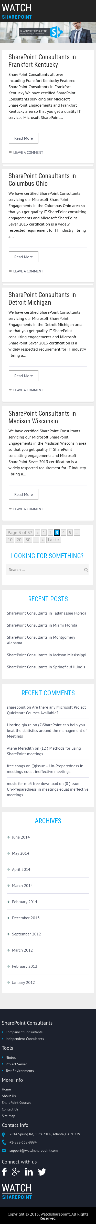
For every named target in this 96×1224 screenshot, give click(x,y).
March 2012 (22, 950)
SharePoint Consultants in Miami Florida (42, 625)
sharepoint (16, 707)
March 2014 (22, 885)
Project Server (16, 1064)
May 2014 (20, 853)
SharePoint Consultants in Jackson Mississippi (46, 654)
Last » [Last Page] (54, 539)
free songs (16, 765)
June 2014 (21, 837)
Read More (23, 138)
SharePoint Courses (16, 1102)
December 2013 (26, 917)
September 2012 (26, 933)
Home (6, 1089)
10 (10, 539)
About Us (9, 1096)
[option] (48, 32)
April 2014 (21, 869)
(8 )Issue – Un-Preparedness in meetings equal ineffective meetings (48, 789)
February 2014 (24, 901)
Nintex (11, 1057)
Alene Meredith (20, 748)
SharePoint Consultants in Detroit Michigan (42, 298)
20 (19, 539)
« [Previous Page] (37, 532)
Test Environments (20, 1070)
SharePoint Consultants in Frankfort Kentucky (42, 60)
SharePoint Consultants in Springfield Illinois (46, 666)
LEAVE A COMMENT (28, 152)
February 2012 (24, 966)
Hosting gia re (19, 724)
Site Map (8, 1116)
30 (28, 539)
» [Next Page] (42, 539)
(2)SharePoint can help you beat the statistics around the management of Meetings (47, 730)
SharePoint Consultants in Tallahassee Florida (46, 613)
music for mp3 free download (32, 783)
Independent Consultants (25, 1038)
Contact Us (10, 1109)
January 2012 (23, 982)
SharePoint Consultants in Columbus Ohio (42, 179)
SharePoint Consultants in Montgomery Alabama (41, 640)
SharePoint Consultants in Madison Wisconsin (42, 417)
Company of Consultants (24, 1032)
